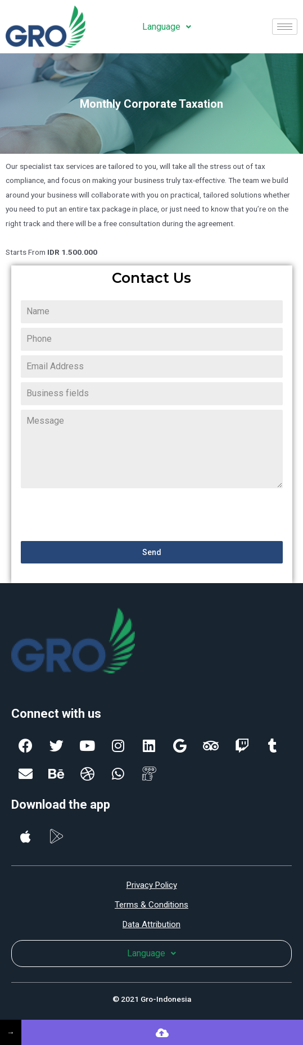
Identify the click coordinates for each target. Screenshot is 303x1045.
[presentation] (106, 515)
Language (166, 26)
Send (151, 552)
